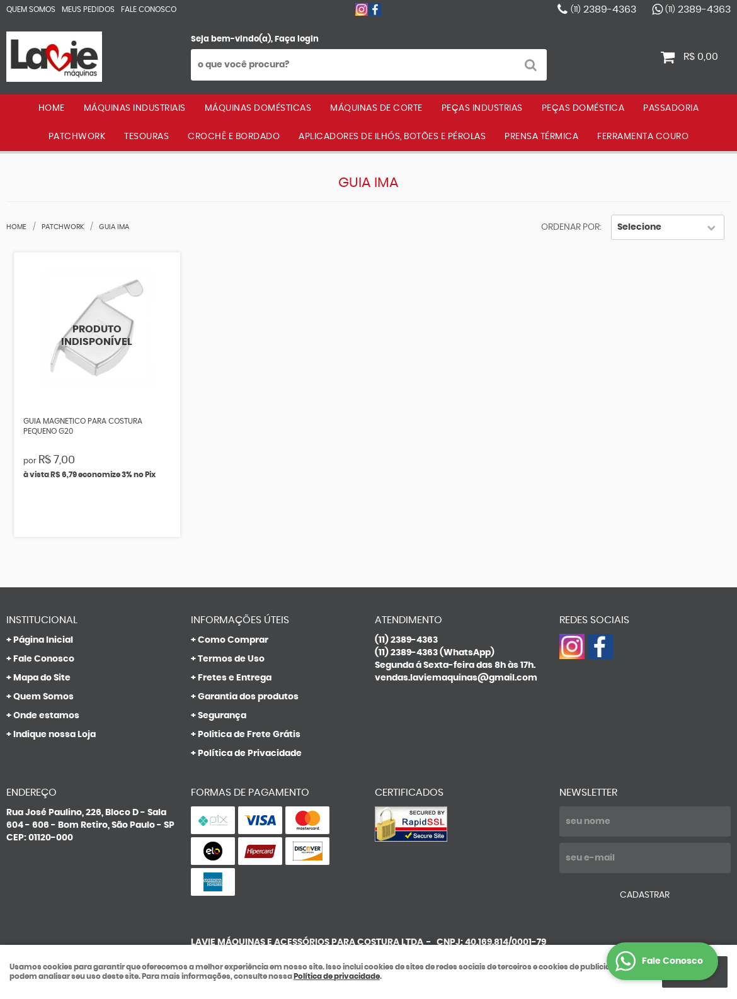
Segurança (222, 715)
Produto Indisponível (97, 336)
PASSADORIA (671, 108)
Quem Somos (30, 9)
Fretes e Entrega (234, 678)
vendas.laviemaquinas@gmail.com (456, 678)
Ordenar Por (570, 227)
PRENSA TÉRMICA (541, 136)
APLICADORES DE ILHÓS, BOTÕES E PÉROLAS (392, 136)
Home (51, 108)
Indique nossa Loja (54, 734)
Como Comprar (233, 640)
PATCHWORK (77, 136)
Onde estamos (46, 715)
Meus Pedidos (88, 9)
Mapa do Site (42, 678)
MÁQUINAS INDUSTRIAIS (135, 108)
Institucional (41, 620)
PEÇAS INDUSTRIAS (482, 108)
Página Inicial (43, 640)
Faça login (297, 39)
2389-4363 (603, 9)
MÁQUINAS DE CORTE (376, 108)
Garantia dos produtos (248, 696)
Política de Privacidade (250, 753)
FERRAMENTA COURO (642, 136)
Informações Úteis (240, 620)
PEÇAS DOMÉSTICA (583, 108)
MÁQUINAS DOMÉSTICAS (258, 108)
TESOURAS (146, 136)
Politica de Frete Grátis (249, 734)
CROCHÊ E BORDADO (234, 136)
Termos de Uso (231, 659)
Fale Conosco (148, 9)
